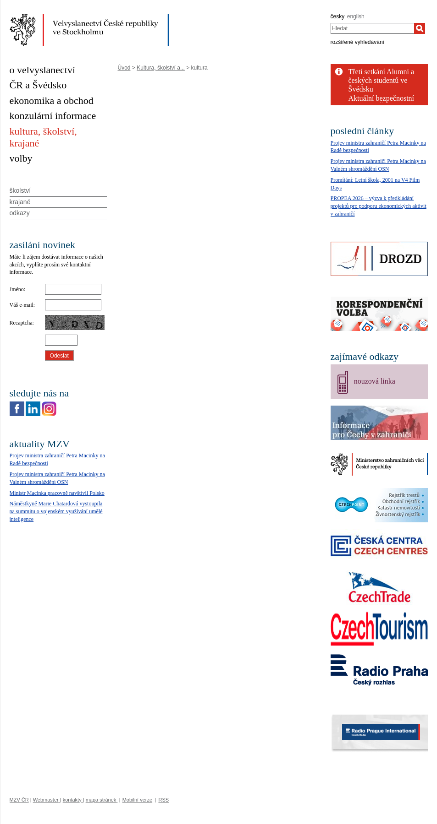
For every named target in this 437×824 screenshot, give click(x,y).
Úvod (124, 68)
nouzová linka (374, 381)
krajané (20, 202)
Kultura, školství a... (161, 68)
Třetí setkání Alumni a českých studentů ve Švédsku (381, 80)
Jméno (17, 289)
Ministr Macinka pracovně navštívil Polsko (57, 493)
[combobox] (373, 28)
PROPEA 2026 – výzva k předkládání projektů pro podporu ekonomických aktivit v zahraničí (378, 206)
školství (20, 190)
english (356, 16)
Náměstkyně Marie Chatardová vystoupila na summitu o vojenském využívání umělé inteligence (56, 511)
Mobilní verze (137, 799)
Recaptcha (21, 323)
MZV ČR (19, 799)
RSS (163, 799)
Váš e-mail (21, 305)
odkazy (20, 213)
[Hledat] (419, 28)
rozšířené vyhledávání (357, 42)
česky (338, 16)
